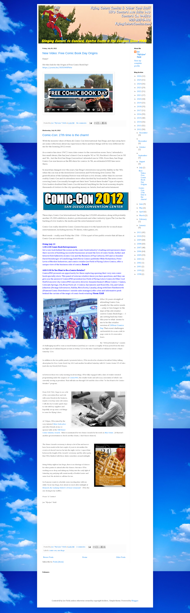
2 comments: (81, 547)
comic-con (53, 550)
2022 (139, 91)
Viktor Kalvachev (59, 424)
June (141, 204)
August (142, 162)
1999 (139, 270)
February (143, 219)
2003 (139, 259)
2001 (139, 267)
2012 (139, 129)
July (141, 168)
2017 (139, 110)
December (143, 133)
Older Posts (120, 557)
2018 (139, 107)
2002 (139, 263)
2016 (139, 114)
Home (84, 557)
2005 (139, 255)
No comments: (81, 123)
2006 (139, 251)
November (142, 141)
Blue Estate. (109, 433)
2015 (139, 118)
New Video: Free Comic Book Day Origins (70, 53)
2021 (139, 95)
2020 (139, 99)
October (142, 147)
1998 (139, 274)
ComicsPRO (74, 378)
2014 (139, 122)
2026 (139, 76)
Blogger (134, 601)
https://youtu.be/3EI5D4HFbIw (57, 68)
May (141, 208)
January (142, 225)
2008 (139, 244)
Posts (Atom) (58, 562)
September (142, 156)
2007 (139, 248)
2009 (139, 240)
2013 (139, 126)
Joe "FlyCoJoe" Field (141, 54)
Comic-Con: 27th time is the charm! (65, 135)
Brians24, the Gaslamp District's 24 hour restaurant (61, 488)
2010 (139, 236)
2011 (139, 232)
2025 (139, 80)
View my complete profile (138, 63)
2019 (139, 103)
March (142, 215)
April (141, 212)
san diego (61, 550)
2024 (139, 84)
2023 (139, 88)
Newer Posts (48, 557)
